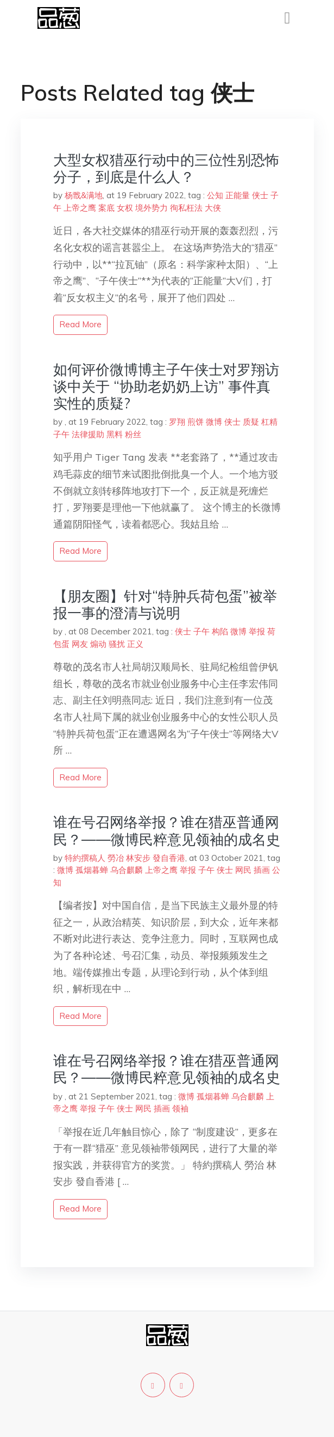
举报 (257, 631)
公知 (215, 195)
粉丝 (133, 434)
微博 (214, 422)
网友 (80, 644)
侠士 (260, 195)
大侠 (213, 208)
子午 (61, 434)
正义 (135, 644)
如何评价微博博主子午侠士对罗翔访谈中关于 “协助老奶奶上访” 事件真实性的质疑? (166, 386)
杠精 (269, 422)
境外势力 (151, 208)
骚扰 (117, 644)
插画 (262, 870)
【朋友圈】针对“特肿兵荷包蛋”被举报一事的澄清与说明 (165, 604)
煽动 (98, 644)
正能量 (237, 195)
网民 (243, 870)
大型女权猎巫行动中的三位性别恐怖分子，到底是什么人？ (166, 168)
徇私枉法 (186, 208)
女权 (125, 208)
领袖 (180, 1108)
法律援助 (88, 434)
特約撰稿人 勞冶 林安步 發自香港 (125, 858)
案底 (106, 208)
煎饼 (195, 422)
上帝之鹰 (80, 208)
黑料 (114, 434)
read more (80, 324)
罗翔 (177, 422)
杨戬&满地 (84, 195)
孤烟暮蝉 (91, 870)
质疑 (251, 422)
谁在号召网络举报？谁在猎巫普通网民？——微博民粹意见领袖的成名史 (166, 830)
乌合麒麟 (126, 870)
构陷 (220, 631)
